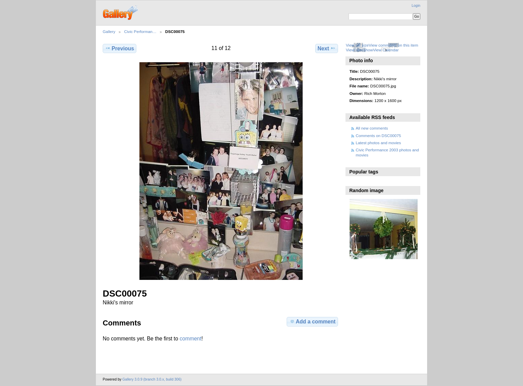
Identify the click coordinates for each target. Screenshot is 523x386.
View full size (357, 45)
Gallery (109, 31)
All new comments (372, 128)
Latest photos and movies (378, 142)
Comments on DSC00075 (378, 135)
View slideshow (359, 50)
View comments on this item (393, 45)
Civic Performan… (140, 31)
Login (416, 5)
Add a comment (312, 321)
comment (190, 338)
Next (327, 48)
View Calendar (386, 50)
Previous (119, 48)
